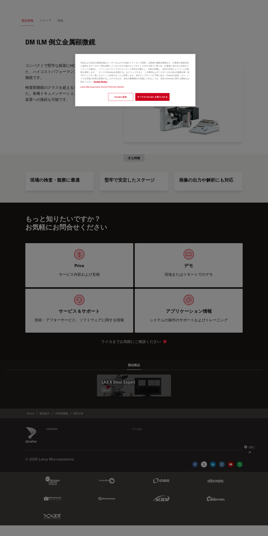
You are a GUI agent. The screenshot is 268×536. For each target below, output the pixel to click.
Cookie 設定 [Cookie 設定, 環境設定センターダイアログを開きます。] (120, 96)
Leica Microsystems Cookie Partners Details (102, 86)
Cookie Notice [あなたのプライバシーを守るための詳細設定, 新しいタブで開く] (100, 81)
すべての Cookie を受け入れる (152, 96)
